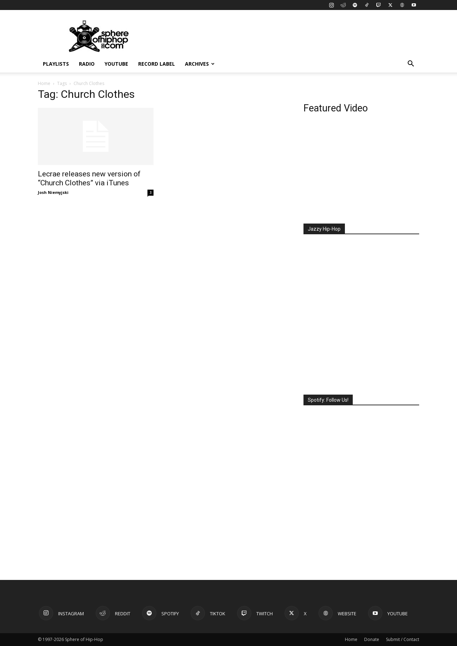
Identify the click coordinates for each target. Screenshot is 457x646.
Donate (371, 639)
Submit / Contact (402, 639)
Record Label (156, 63)
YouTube (116, 63)
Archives (200, 63)
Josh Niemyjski (53, 192)
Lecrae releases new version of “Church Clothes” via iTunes (89, 178)
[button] (410, 64)
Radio (87, 63)
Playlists (56, 63)
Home (44, 83)
